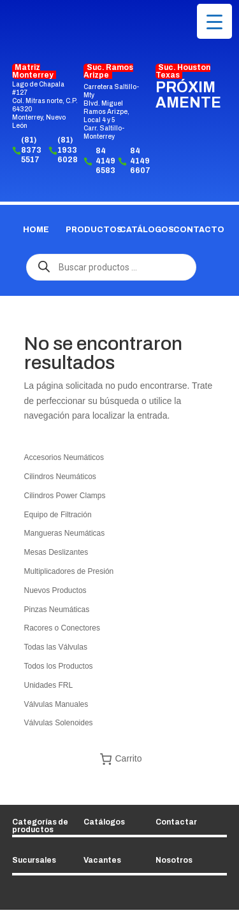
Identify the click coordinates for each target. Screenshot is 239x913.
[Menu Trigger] (214, 21)
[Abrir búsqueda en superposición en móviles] (119, 267)
